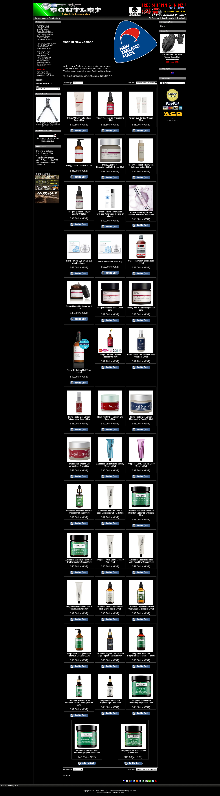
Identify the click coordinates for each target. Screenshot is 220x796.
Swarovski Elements (43, 62)
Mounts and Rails (42, 29)
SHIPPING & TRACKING (45, 75)
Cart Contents (168, 18)
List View (66, 775)
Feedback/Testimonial (45, 162)
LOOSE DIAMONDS (43, 57)
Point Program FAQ (44, 153)
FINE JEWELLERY (43, 52)
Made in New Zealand (51, 18)
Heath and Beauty (42, 60)
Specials (40, 80)
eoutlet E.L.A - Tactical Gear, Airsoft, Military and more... (118, 791)
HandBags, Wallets (43, 59)
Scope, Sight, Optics (43, 31)
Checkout (181, 18)
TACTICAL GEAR (42, 26)
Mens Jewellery (41, 55)
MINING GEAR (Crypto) (44, 45)
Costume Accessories (43, 64)
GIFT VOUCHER (42, 72)
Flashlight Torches (42, 28)
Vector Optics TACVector (45, 48)
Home (37, 18)
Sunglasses (40, 65)
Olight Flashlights (42, 47)
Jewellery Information (45, 158)
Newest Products (44, 83)
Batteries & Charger (43, 36)
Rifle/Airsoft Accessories (44, 33)
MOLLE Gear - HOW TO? (47, 160)
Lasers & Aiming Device (44, 34)
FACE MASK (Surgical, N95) (46, 43)
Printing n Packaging (43, 74)
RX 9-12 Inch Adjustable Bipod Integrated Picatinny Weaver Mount (48, 123)
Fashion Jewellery (42, 54)
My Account (154, 18)
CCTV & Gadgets (42, 38)
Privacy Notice (42, 155)
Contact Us (40, 165)
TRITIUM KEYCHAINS (44, 39)
